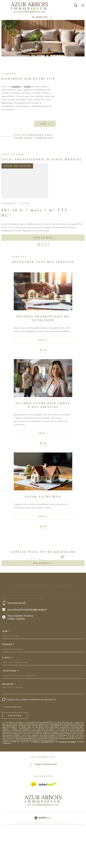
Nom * (6, 661)
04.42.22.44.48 (16, 632)
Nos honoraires (9, 854)
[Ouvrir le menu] (83, 5)
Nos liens (57, 854)
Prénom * (8, 674)
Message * (9, 713)
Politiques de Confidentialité (42, 771)
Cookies (80, 854)
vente (27, 91)
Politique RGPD (69, 854)
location (16, 91)
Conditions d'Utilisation (67, 771)
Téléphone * (10, 700)
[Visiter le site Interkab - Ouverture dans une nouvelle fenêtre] (47, 813)
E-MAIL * (7, 687)
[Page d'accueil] (29, 8)
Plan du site (23, 854)
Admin (48, 854)
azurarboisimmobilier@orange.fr (27, 639)
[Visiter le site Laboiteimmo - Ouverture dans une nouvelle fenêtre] (43, 847)
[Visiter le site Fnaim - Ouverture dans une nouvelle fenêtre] (33, 813)
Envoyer (15, 745)
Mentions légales (37, 854)
